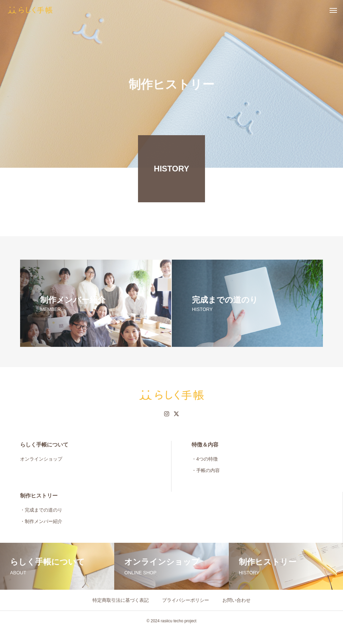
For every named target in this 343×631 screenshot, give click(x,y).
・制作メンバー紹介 (41, 521)
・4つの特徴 (205, 459)
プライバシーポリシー (185, 600)
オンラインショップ (41, 459)
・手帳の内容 (206, 470)
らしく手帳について (44, 445)
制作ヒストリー (39, 495)
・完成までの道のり (41, 510)
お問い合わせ (236, 600)
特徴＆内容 (205, 445)
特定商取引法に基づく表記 (120, 600)
